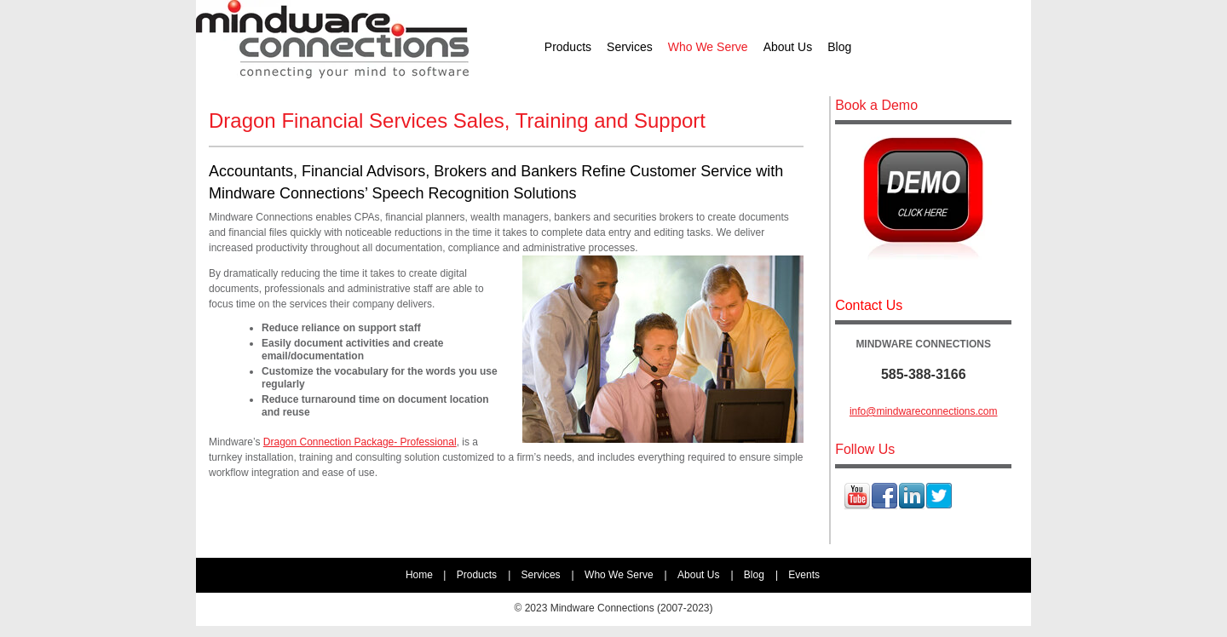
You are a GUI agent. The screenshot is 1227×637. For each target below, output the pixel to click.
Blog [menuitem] (839, 47)
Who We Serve (619, 575)
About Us (698, 575)
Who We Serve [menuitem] (708, 47)
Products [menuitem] (567, 47)
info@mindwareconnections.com (924, 411)
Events (804, 575)
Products (477, 575)
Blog (754, 575)
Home (419, 575)
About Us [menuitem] (788, 47)
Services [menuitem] (630, 47)
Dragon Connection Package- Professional (360, 442)
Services (541, 575)
